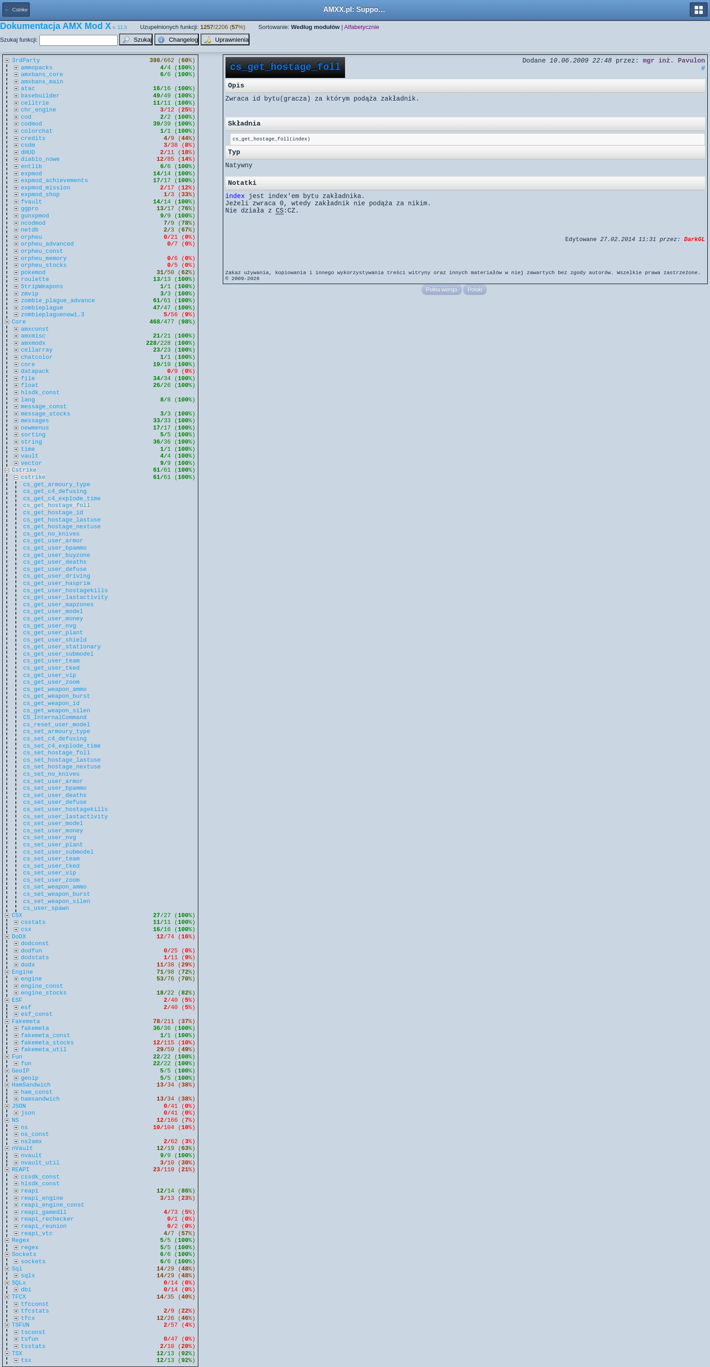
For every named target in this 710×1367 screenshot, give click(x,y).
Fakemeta (26, 1021)
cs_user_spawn (46, 908)
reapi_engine (42, 1198)
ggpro (29, 208)
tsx (26, 1360)
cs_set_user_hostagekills (65, 809)
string (31, 442)
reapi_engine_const (52, 1205)
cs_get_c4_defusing (54, 491)
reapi (29, 1191)
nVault (22, 1148)
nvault (31, 1155)
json (28, 1113)
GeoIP (20, 1071)
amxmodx (33, 343)
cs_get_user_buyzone (56, 555)
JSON (19, 1106)
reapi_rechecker (47, 1219)
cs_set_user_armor (53, 781)
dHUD (28, 152)
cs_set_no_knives (51, 774)
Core (19, 322)
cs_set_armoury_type (56, 731)
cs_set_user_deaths (54, 795)
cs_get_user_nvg (49, 626)
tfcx (28, 1318)
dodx (28, 964)
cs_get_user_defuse (54, 569)
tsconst (33, 1332)
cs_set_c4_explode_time (62, 746)
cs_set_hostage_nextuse (62, 766)
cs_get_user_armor (53, 540)
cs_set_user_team (51, 858)
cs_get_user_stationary (62, 646)
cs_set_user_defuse (54, 802)
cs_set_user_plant (53, 844)
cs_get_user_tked (51, 668)
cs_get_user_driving (56, 576)
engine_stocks (44, 993)
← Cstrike (16, 9)
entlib (31, 166)
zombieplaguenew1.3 (52, 314)
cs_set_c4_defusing (54, 738)
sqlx (28, 1275)
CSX (17, 915)
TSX (17, 1353)
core (28, 364)
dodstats (35, 957)
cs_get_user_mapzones (58, 604)
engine (31, 979)
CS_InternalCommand (54, 717)
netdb (29, 230)
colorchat (37, 131)
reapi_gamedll (44, 1212)
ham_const (37, 1092)
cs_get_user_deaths (54, 562)
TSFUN (20, 1325)
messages (35, 420)
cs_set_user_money (53, 830)
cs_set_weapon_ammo (54, 887)
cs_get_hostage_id (53, 512)
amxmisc (33, 336)
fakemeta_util (44, 1049)
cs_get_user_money (53, 618)
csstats (33, 922)
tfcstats (35, 1311)
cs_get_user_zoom (51, 682)
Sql (17, 1269)
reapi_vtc (37, 1233)
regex (29, 1247)
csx (26, 929)
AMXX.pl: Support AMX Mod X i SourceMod (355, 9)
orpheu (31, 237)
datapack (35, 371)
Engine (22, 972)
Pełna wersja (441, 289)
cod (26, 117)
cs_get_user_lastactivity (65, 597)
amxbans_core (42, 74)
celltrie (35, 103)
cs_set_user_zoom (51, 880)
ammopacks (37, 67)
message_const (44, 406)
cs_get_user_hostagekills (65, 590)
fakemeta (35, 1028)
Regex (20, 1240)
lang (28, 399)
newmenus (35, 428)
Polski (475, 289)
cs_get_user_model (53, 611)
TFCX (19, 1297)
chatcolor (37, 357)
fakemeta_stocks (47, 1042)
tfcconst (35, 1304)
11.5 (122, 27)
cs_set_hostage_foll (56, 752)
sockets (33, 1261)
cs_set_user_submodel (58, 852)
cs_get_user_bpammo (54, 548)
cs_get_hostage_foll (56, 505)
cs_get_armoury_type (56, 484)
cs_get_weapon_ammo (54, 689)
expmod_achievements (54, 180)
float (29, 385)
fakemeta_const (45, 1035)
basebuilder (40, 95)
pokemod (33, 272)
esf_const (37, 1014)
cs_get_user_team (51, 660)
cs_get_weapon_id (51, 703)
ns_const (35, 1134)
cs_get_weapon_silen (56, 710)
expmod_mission (45, 187)
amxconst (35, 329)
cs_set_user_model (53, 823)
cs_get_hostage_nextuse (62, 526)
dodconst (35, 943)
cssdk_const (40, 1177)
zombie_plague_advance (58, 300)
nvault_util (40, 1162)
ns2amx (31, 1141)
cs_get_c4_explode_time (62, 498)
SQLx (19, 1283)
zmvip (29, 293)
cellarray (37, 350)
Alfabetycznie (361, 27)
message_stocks (45, 414)
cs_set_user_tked (51, 866)
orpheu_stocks (44, 265)
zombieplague (42, 307)
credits (33, 138)
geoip (29, 1078)
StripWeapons (42, 286)
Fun (17, 1056)
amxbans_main (42, 81)
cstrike (33, 477)
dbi (26, 1289)
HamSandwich (31, 1085)
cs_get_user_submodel (58, 654)
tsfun (29, 1339)
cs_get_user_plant (53, 632)
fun (26, 1063)
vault (29, 456)
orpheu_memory (44, 258)
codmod (31, 124)
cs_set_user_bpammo (54, 788)
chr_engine (38, 109)
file (28, 378)
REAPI (20, 1169)
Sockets (24, 1254)
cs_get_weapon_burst (56, 696)
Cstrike (24, 470)
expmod (31, 173)
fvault (31, 201)
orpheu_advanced (47, 244)
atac (28, 88)
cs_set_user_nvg (49, 837)
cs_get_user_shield (54, 640)
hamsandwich (40, 1099)
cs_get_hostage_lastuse (62, 520)
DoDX (19, 936)
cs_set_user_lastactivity (65, 816)
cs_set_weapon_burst (56, 894)
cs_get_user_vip (49, 675)
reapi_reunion (44, 1226)
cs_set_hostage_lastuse (62, 760)
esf (26, 1007)
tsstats (33, 1346)
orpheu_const (42, 251)
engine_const (42, 986)
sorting (33, 434)
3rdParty (26, 60)
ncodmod (33, 223)
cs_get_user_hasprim (56, 583)
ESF (17, 1000)
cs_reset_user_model (56, 724)
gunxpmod (35, 216)
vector (31, 463)
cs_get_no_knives (51, 534)
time (28, 449)
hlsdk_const (40, 392)
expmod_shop (40, 194)
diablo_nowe (40, 159)
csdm (28, 145)
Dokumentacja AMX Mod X (55, 26)
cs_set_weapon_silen (56, 901)
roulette (35, 279)
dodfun (31, 950)
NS (15, 1120)
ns (24, 1127)
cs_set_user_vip (49, 872)
